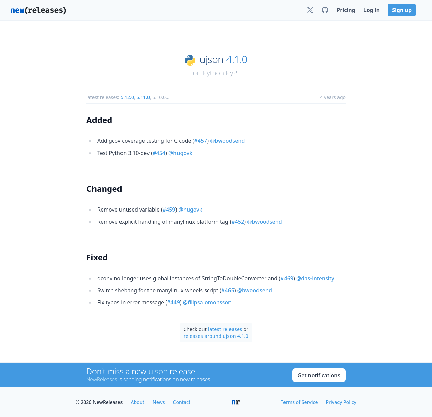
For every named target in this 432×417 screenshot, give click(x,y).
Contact (182, 402)
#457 (200, 141)
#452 (238, 221)
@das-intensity (315, 278)
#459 (169, 209)
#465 (227, 290)
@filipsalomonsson (207, 302)
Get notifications (319, 375)
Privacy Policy (341, 402)
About (137, 402)
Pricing (345, 10)
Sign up (402, 10)
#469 (286, 278)
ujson (212, 59)
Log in (371, 10)
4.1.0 (236, 59)
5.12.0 (127, 97)
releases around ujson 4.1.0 (216, 336)
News (159, 402)
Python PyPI (220, 72)
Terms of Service (299, 402)
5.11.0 (143, 97)
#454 (159, 153)
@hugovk (180, 153)
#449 (173, 302)
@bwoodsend (227, 141)
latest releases (225, 329)
